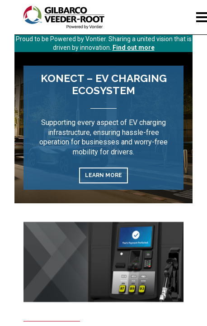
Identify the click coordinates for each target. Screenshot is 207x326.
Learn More (103, 175)
